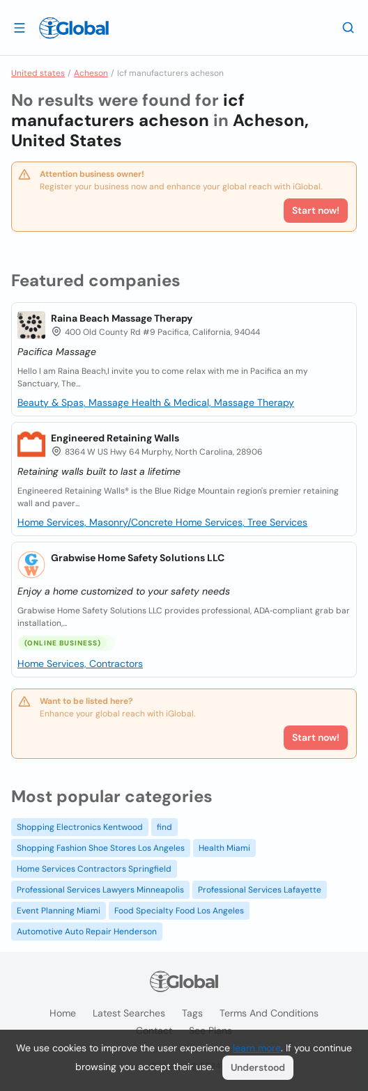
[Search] (348, 27)
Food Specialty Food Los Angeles (179, 910)
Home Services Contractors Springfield (94, 868)
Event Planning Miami (58, 910)
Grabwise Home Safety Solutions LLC (137, 557)
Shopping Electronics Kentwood (80, 827)
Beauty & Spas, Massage (74, 402)
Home (62, 1013)
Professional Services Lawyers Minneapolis (100, 889)
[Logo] (74, 28)
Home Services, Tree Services (241, 522)
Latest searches (129, 1013)
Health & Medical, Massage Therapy (213, 402)
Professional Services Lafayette (259, 889)
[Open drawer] (19, 27)
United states (38, 73)
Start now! (315, 737)
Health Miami (224, 848)
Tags (192, 1013)
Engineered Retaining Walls (115, 438)
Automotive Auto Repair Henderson (87, 931)
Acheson (91, 73)
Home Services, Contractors (80, 663)
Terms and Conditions (269, 1013)
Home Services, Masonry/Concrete (96, 522)
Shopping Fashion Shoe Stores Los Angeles (101, 848)
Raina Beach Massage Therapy (121, 318)
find (164, 827)
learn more (257, 1048)
